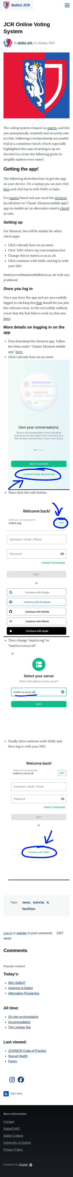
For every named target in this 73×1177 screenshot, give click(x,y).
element (61, 198)
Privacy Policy (13, 1149)
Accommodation (19, 1022)
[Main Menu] (67, 5)
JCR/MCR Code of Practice (27, 1050)
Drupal (23, 1164)
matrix (52, 128)
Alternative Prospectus (23, 993)
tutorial (38, 902)
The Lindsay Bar (19, 1027)
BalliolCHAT (12, 1128)
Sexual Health (18, 1056)
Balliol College (13, 1135)
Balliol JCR (20, 5)
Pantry (12, 1061)
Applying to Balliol (20, 988)
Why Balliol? (16, 982)
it (47, 902)
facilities (28, 908)
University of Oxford (17, 1142)
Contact (9, 1121)
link (39, 303)
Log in (8, 933)
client (64, 208)
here (7, 318)
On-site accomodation (23, 1016)
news (26, 902)
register (22, 933)
